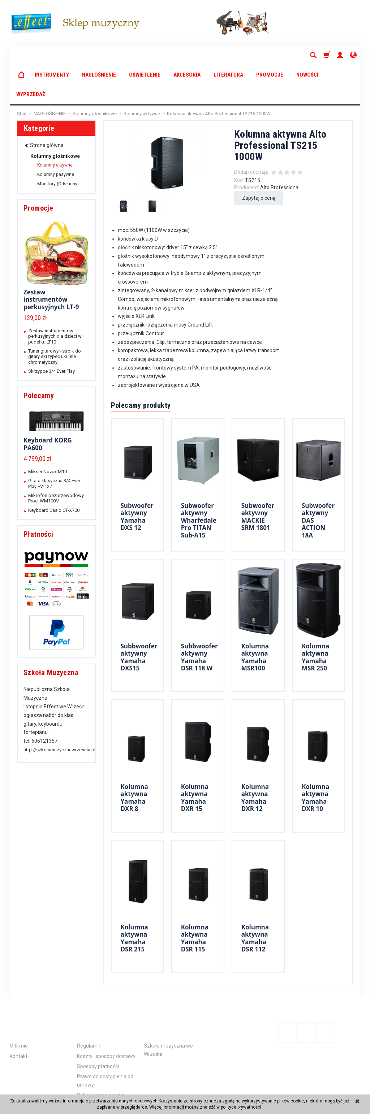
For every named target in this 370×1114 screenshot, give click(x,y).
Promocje (38, 169)
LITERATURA (228, 55)
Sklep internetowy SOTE (339, 1087)
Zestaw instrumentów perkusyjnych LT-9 (51, 260)
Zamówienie (100, 988)
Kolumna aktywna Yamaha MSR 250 (315, 618)
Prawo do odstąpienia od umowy (105, 1041)
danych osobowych (138, 1101)
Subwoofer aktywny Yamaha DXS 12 (137, 477)
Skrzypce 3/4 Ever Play (51, 332)
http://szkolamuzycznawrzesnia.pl (59, 710)
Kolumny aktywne (55, 126)
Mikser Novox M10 (47, 432)
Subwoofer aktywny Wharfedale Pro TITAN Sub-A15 (198, 481)
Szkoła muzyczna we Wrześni (168, 1011)
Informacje (34, 988)
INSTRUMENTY (52, 55)
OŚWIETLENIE (144, 55)
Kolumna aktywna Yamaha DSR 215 (134, 899)
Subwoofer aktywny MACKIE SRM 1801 (257, 477)
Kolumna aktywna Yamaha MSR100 (255, 618)
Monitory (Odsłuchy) (58, 144)
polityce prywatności (241, 1107)
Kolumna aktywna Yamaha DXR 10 (315, 758)
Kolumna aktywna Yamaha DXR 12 (255, 758)
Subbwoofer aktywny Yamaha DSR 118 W (199, 618)
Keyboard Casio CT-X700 (53, 471)
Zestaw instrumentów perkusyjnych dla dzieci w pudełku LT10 (55, 297)
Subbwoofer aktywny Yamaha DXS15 (139, 618)
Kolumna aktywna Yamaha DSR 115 (194, 899)
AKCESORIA (187, 55)
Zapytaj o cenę (258, 159)
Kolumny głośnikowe (55, 117)
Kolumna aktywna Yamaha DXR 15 (194, 758)
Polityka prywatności (100, 1056)
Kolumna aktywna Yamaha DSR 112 (255, 899)
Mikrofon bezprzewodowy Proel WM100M (56, 459)
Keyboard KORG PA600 (47, 405)
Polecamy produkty (141, 366)
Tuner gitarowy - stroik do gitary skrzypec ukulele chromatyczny (54, 317)
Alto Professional (280, 148)
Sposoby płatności (98, 1027)
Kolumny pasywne (55, 135)
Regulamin (89, 1007)
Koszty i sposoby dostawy (106, 1017)
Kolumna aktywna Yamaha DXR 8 (134, 758)
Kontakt (18, 1017)
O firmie (19, 1007)
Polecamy (38, 356)
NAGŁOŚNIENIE (99, 55)
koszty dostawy (43, 1087)
